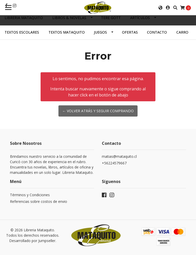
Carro (182, 32)
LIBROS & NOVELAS (69, 17)
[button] (160, 8)
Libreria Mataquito (24, 17)
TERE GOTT (111, 17)
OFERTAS (130, 32)
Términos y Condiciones (30, 194)
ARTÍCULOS (140, 17)
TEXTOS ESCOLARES (22, 32)
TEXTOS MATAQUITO (66, 32)
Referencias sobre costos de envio (38, 201)
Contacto (157, 32)
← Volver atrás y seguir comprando (98, 110)
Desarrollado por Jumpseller (32, 240)
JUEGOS (100, 32)
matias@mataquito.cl (119, 156)
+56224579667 (114, 163)
